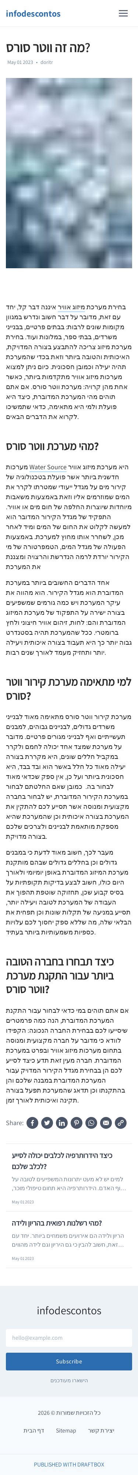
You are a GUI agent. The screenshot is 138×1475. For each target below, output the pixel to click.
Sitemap (66, 1430)
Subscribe (69, 1361)
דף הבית (34, 1430)
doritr (46, 62)
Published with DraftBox (69, 1464)
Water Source (48, 467)
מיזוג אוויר (71, 307)
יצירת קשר (101, 1430)
